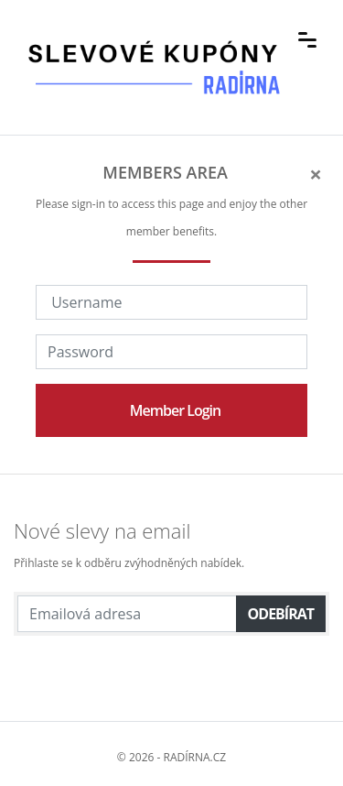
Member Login (175, 410)
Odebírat (281, 614)
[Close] (315, 174)
